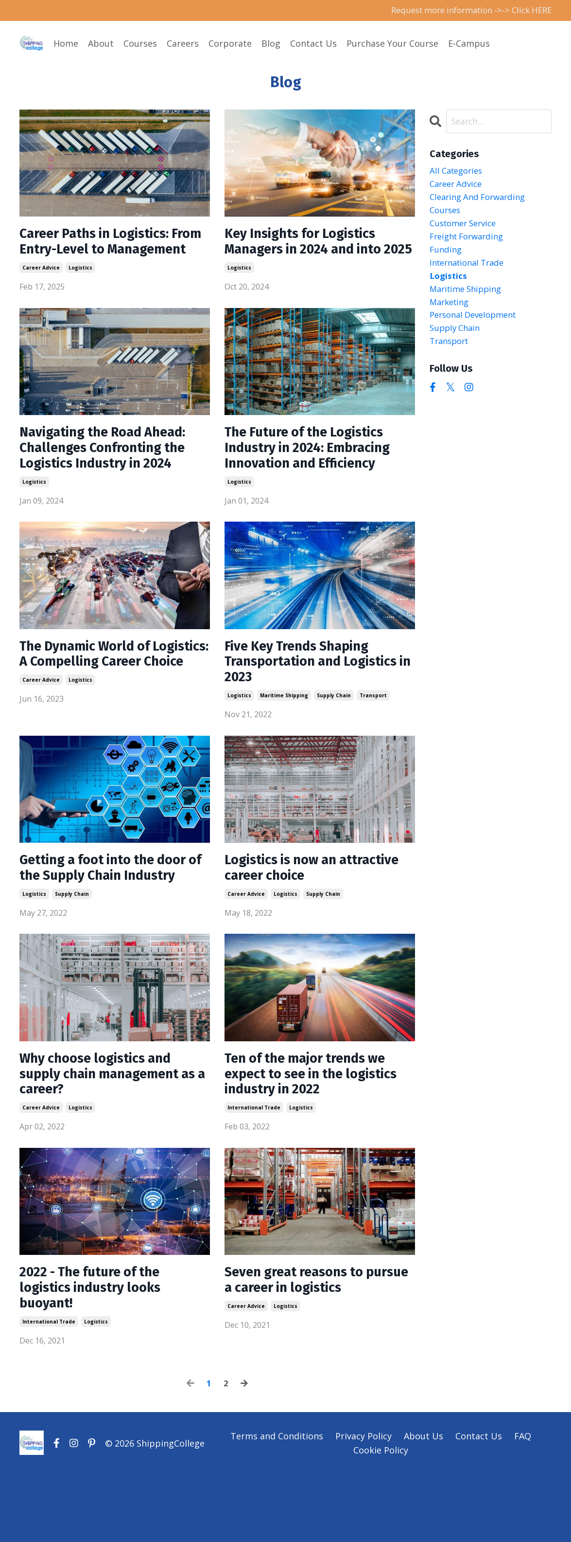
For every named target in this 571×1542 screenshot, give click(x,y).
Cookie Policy (380, 1518)
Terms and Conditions (276, 1504)
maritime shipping (284, 729)
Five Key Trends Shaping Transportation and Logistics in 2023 (306, 693)
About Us (423, 1504)
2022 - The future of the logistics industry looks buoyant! (98, 1352)
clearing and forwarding (481, 200)
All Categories (458, 172)
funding (447, 256)
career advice (41, 289)
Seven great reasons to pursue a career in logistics (315, 1343)
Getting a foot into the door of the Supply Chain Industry (112, 913)
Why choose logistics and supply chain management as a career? (108, 1133)
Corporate (230, 44)
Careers (183, 44)
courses (446, 214)
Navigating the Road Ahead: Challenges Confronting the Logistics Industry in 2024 (112, 473)
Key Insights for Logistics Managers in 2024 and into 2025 (312, 253)
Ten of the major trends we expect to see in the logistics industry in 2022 (315, 1133)
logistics (80, 289)
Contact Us (313, 44)
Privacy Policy (363, 1504)
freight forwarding (470, 242)
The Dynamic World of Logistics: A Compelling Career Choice (96, 693)
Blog (270, 44)
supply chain (334, 729)
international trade (253, 1169)
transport (373, 729)
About (101, 44)
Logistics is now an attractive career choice (303, 904)
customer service (466, 228)
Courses (140, 44)
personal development (477, 326)
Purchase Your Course (392, 44)
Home (65, 44)
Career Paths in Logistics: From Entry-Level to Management (103, 253)
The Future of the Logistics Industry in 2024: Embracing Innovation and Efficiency (317, 473)
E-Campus (469, 44)
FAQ (522, 1504)
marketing (451, 312)
